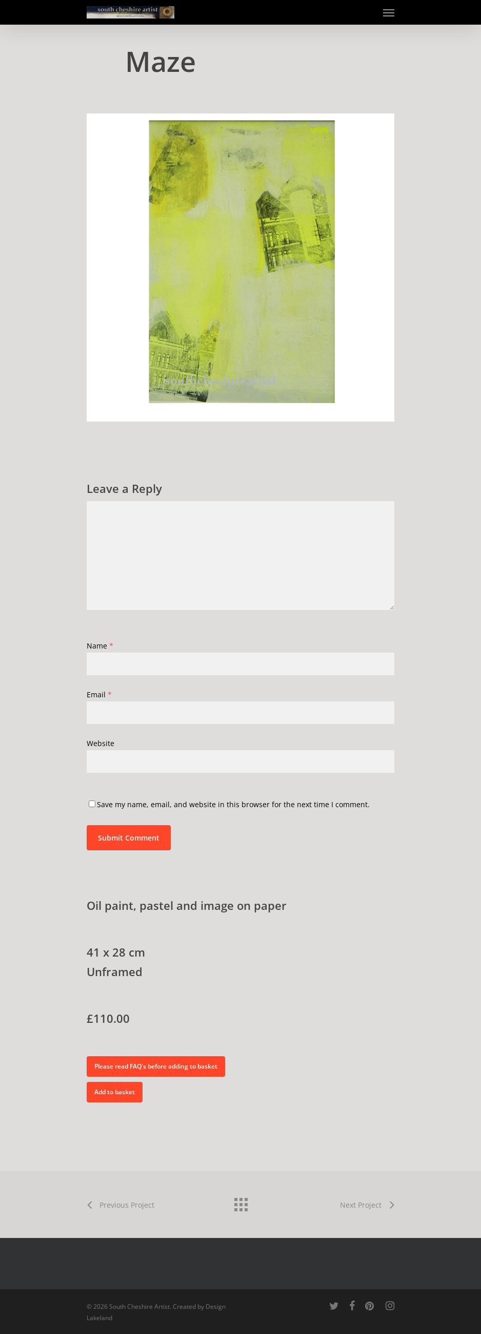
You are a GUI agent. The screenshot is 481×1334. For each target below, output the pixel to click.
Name (100, 646)
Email (99, 694)
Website (100, 743)
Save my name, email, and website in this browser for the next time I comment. (233, 804)
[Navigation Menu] (388, 12)
